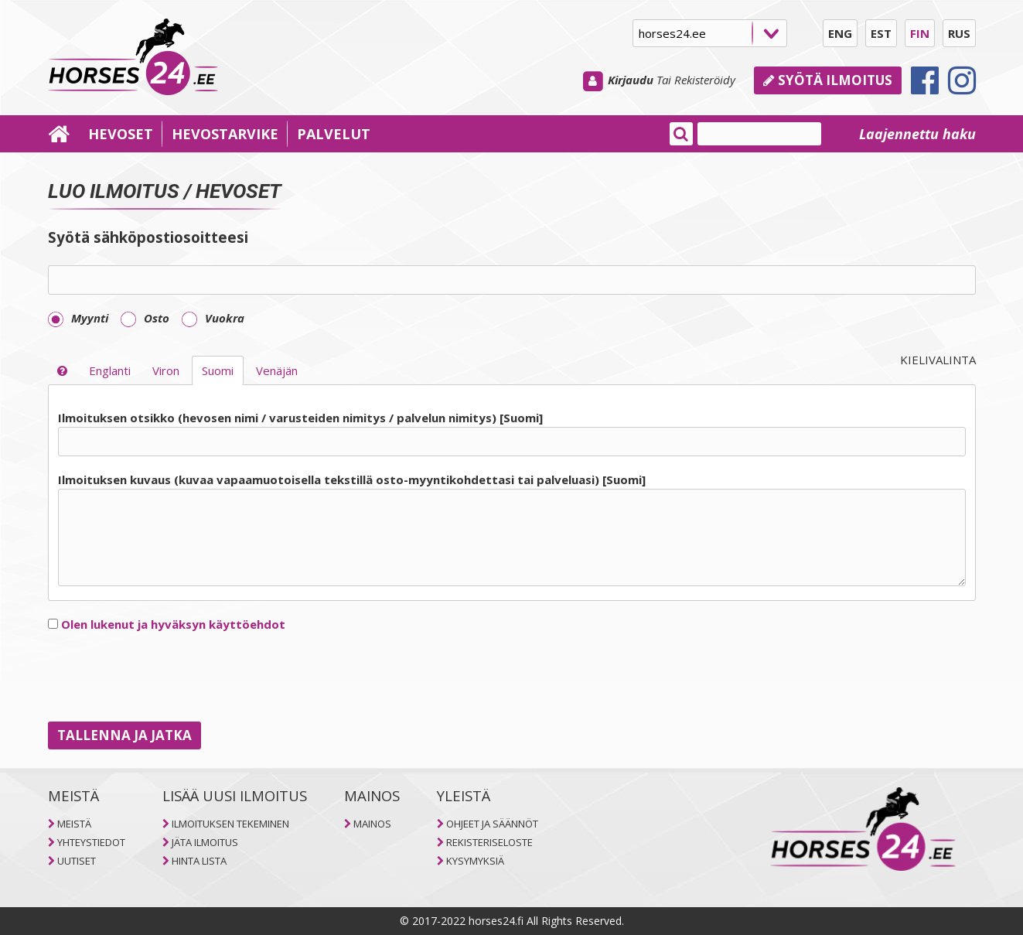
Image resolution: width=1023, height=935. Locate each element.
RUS (959, 33)
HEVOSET (120, 134)
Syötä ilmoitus (827, 80)
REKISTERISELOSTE (489, 842)
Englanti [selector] (110, 370)
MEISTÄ (74, 824)
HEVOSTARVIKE (225, 134)
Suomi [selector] (218, 370)
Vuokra (213, 318)
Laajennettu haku (917, 134)
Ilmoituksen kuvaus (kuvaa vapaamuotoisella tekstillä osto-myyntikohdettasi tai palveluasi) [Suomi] (352, 479)
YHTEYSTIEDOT (91, 842)
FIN (919, 33)
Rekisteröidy (704, 79)
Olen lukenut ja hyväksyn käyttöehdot (173, 624)
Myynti (78, 318)
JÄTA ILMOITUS (205, 842)
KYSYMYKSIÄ (475, 861)
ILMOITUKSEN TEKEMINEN (230, 824)
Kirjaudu (630, 79)
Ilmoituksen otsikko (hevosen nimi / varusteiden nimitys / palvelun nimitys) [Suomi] (300, 417)
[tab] (512, 499)
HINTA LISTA (199, 861)
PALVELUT (333, 134)
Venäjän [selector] (277, 370)
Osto (145, 318)
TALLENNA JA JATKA (124, 735)
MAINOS (372, 824)
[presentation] (165, 677)
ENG (840, 33)
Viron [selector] (165, 370)
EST (881, 33)
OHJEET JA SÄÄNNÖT (492, 824)
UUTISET (76, 861)
